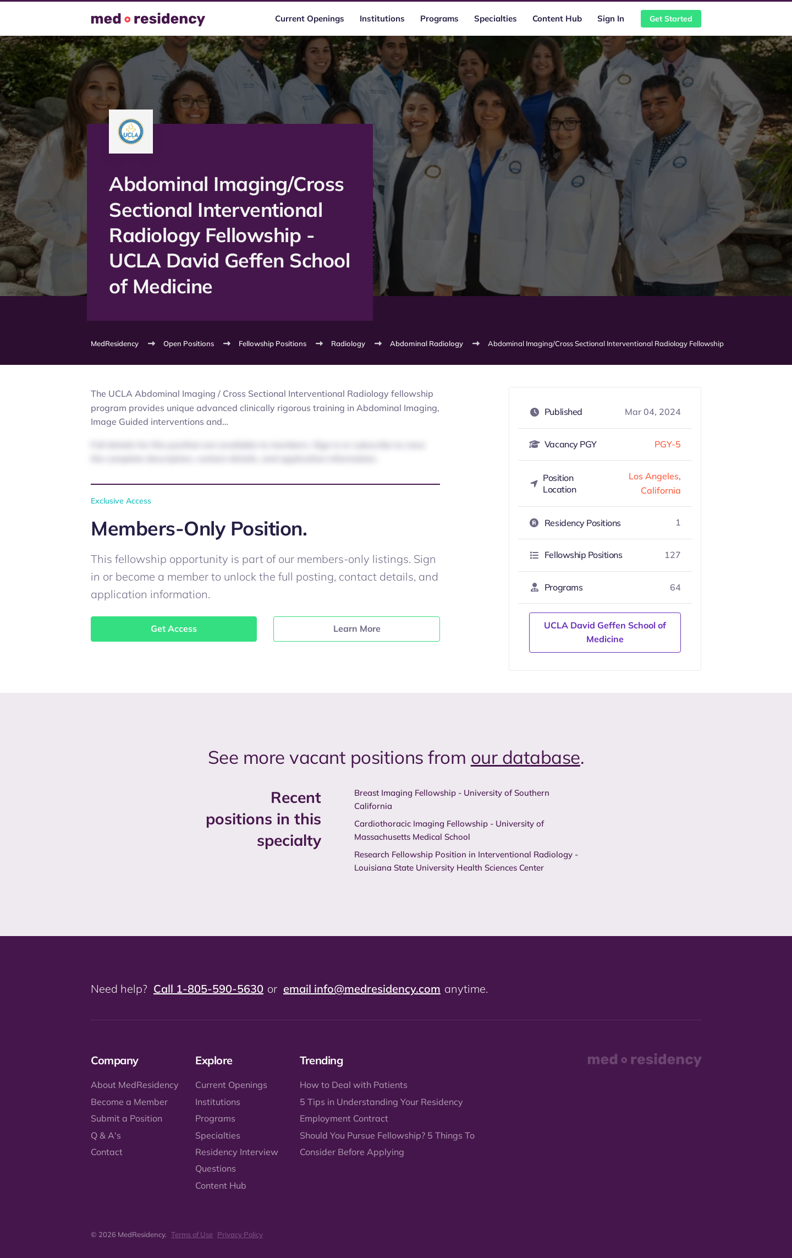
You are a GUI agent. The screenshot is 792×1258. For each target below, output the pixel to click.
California (661, 490)
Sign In (610, 18)
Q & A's (106, 1135)
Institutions (382, 18)
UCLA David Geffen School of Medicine (605, 632)
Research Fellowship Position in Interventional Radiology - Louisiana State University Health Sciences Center (466, 861)
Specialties (495, 18)
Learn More (357, 628)
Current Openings (309, 18)
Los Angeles (654, 476)
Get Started (671, 19)
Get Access (174, 628)
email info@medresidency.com (362, 989)
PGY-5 (667, 444)
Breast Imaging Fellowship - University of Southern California (451, 799)
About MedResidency (135, 1084)
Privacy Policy (240, 1234)
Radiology (348, 343)
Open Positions (188, 343)
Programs (439, 18)
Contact (107, 1151)
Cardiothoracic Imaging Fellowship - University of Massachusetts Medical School (449, 830)
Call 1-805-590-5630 (208, 989)
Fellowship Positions (272, 343)
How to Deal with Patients (354, 1084)
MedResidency (115, 343)
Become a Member (129, 1101)
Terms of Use (192, 1234)
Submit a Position (126, 1118)
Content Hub (557, 18)
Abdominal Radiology (426, 343)
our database (525, 757)
